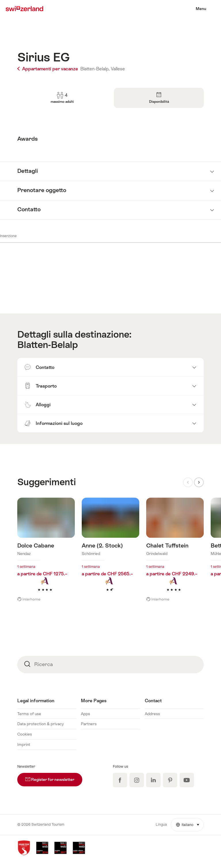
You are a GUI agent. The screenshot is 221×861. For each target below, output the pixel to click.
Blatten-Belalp (47, 344)
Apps (85, 713)
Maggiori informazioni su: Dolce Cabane (46, 553)
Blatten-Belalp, (95, 68)
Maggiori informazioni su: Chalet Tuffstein (175, 553)
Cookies (24, 734)
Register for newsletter (53, 777)
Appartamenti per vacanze (48, 68)
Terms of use (29, 713)
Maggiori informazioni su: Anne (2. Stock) (110, 553)
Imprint (23, 744)
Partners (89, 723)
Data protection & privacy (40, 723)
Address (152, 713)
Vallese (118, 68)
